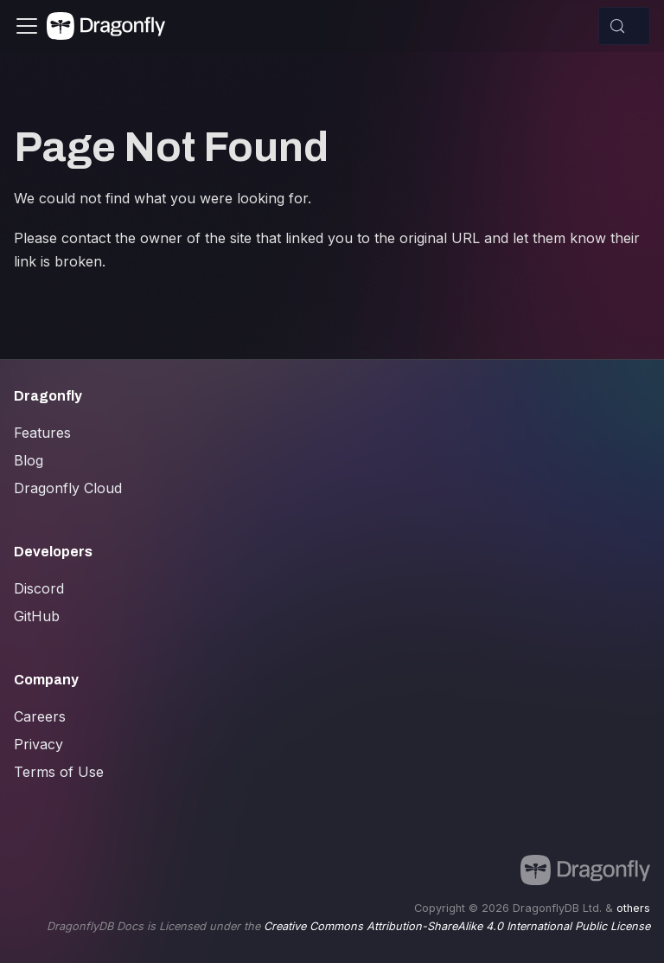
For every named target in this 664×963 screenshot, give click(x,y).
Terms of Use (59, 771)
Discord (39, 588)
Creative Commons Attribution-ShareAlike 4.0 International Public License (457, 926)
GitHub (37, 616)
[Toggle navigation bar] (27, 26)
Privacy (38, 744)
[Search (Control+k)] (624, 26)
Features (42, 432)
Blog (28, 460)
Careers (40, 716)
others (633, 908)
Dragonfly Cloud (68, 488)
